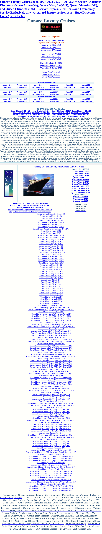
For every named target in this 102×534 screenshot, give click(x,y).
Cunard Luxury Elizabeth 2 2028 (51, 220)
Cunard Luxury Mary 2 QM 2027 (51, 242)
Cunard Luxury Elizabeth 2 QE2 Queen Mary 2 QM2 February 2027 (51, 356)
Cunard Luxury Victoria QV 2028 (51, 246)
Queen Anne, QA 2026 (42, 116)
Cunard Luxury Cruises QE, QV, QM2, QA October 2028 (51, 473)
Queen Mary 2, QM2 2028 (22, 113)
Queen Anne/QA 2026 (51, 72)
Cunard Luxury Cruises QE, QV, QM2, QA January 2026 (50, 378)
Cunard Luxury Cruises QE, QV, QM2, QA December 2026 (51, 346)
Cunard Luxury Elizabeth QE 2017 (51, 263)
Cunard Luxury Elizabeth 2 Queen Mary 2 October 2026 (51, 465)
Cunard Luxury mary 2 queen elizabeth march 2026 (51, 418)
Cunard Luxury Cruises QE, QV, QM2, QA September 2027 (51, 490)
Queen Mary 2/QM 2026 (51, 45)
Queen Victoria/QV (81, 178)
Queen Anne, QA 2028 (25, 116)
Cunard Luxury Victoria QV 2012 (51, 254)
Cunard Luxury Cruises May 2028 (51, 433)
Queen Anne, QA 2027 (60, 116)
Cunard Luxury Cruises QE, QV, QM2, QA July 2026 (51, 395)
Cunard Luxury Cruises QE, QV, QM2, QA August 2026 (51, 331)
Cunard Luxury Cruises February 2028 (51, 352)
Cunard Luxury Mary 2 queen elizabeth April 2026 (51, 308)
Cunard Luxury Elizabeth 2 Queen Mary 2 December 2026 (51, 339)
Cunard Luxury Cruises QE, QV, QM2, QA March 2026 (51, 424)
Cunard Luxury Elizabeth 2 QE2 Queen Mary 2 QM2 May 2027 (51, 437)
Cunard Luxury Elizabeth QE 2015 (51, 259)
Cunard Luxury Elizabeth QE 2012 (51, 227)
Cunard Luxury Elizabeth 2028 (51, 269)
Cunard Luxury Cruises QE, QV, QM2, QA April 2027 (51, 318)
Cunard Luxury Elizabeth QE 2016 (51, 261)
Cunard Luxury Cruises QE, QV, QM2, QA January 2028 (50, 380)
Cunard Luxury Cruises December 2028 (51, 337)
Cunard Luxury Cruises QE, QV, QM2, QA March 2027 (51, 429)
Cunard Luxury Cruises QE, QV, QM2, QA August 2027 (51, 335)
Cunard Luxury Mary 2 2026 (51, 280)
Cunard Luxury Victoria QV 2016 (51, 293)
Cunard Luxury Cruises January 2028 (51, 369)
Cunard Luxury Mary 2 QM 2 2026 (51, 237)
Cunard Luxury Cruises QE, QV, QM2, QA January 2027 (50, 382)
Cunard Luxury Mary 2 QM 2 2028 (51, 235)
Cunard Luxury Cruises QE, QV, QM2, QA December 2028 (51, 348)
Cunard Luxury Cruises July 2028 (51, 386)
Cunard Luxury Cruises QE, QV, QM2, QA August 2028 (51, 333)
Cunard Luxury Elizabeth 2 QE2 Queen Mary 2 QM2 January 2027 (51, 373)
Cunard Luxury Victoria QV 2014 (51, 288)
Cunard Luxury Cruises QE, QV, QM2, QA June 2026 (51, 410)
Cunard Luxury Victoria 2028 (51, 301)
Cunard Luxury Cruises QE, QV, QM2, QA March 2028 (51, 427)
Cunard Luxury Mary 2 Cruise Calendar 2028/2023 (51, 229)
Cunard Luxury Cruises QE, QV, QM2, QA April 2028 (51, 316)
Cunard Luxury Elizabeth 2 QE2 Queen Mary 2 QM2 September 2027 (51, 482)
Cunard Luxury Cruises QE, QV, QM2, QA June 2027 (51, 414)
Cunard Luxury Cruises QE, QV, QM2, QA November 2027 (51, 461)
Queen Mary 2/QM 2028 (51, 50)
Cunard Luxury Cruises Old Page (51, 40)
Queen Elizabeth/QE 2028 (51, 68)
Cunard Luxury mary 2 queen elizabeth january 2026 (51, 371)
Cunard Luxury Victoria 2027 (51, 303)
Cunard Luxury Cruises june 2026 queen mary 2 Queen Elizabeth (51, 403)
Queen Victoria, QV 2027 (60, 114)
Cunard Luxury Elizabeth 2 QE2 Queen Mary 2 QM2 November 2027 (51, 452)
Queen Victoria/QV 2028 (51, 59)
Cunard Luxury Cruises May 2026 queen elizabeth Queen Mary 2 (51, 435)
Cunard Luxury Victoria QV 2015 (51, 291)
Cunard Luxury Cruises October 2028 (51, 463)
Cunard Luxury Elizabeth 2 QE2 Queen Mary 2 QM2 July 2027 (51, 390)
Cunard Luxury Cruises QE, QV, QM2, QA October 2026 (51, 471)
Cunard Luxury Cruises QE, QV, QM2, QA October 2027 (51, 475)
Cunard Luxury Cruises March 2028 (51, 416)
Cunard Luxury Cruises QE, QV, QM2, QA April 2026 (51, 314)
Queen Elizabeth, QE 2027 (61, 111)
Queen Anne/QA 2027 (51, 74)
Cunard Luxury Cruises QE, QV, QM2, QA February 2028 (51, 363)
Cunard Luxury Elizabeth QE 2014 (51, 257)
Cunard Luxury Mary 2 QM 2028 (51, 239)
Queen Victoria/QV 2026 (51, 54)
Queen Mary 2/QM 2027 (51, 47)
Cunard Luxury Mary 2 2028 (51, 284)
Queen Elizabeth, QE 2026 (40, 111)
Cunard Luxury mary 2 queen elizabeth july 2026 (51, 388)
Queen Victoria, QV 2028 (22, 114)
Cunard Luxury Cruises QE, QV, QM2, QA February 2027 (51, 365)
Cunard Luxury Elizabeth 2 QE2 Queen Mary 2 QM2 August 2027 (51, 327)
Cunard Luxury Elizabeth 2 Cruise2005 (51, 214)
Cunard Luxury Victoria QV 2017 (51, 295)
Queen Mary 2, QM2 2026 (41, 113)
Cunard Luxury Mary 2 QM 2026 (51, 274)
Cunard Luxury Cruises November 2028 (51, 448)
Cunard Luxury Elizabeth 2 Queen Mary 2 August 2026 (51, 325)
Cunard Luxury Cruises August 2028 (51, 322)
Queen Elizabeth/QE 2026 (51, 63)
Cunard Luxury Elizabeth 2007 (51, 218)
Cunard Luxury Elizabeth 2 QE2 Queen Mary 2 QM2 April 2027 (51, 310)
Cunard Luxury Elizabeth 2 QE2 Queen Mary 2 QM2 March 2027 (51, 420)
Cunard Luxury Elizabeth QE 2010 (51, 222)
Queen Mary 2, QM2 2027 (61, 113)
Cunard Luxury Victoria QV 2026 (51, 248)
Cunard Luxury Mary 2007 (51, 233)
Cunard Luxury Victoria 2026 (51, 297)
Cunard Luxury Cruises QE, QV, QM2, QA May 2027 (51, 446)
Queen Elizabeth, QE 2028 (20, 111)
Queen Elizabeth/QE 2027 (51, 65)
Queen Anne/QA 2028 (51, 77)
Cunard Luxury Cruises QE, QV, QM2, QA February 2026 (51, 361)
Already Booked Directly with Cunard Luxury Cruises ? (60, 166)
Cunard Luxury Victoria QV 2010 (51, 250)
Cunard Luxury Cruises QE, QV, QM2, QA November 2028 (51, 458)
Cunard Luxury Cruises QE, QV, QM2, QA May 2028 (51, 444)
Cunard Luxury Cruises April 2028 (51, 305)
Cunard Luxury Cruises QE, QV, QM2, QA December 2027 (51, 350)
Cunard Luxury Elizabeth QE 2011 (51, 225)
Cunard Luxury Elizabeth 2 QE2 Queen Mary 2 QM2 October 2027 (51, 467)
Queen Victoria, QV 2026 (41, 114)
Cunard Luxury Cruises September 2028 (51, 478)
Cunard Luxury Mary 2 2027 (51, 286)
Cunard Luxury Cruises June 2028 (51, 401)
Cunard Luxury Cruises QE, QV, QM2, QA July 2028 (51, 397)
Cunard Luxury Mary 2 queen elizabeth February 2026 (51, 354)
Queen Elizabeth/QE (80, 186)
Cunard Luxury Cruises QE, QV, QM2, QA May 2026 (51, 441)
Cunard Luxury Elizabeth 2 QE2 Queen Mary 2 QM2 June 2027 (51, 405)
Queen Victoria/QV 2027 (51, 56)
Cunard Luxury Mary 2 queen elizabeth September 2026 (51, 480)
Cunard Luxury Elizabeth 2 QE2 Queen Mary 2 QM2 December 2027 (51, 342)
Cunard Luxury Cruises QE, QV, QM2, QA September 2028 (51, 488)
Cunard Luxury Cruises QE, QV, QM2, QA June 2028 (51, 412)
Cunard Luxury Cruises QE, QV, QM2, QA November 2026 (51, 456)
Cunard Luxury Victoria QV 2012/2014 (51, 252)
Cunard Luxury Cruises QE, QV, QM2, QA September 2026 (51, 486)
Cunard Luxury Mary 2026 (51, 231)
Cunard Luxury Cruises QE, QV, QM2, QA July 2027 (51, 399)
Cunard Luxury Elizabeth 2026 (51, 216)
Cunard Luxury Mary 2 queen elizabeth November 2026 (51, 450)
